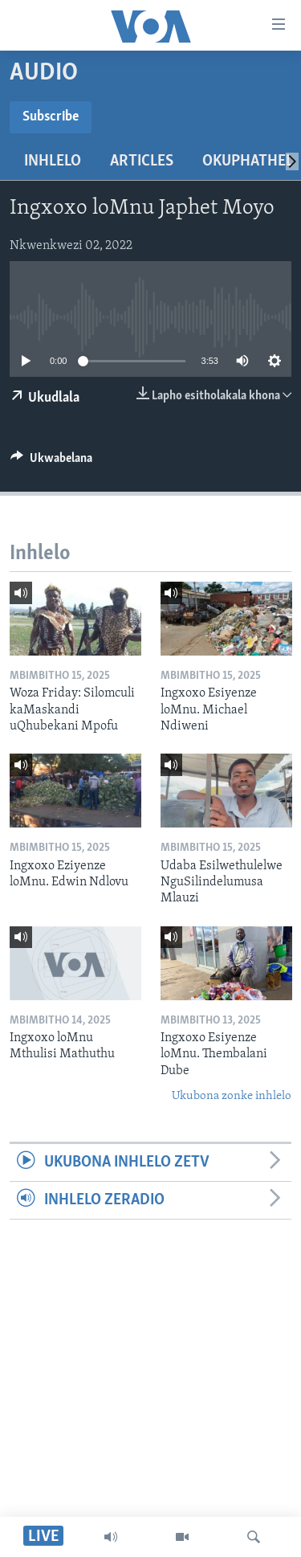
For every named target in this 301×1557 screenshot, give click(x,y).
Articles (141, 161)
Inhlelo (52, 161)
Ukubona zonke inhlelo (231, 1096)
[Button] (51, 462)
